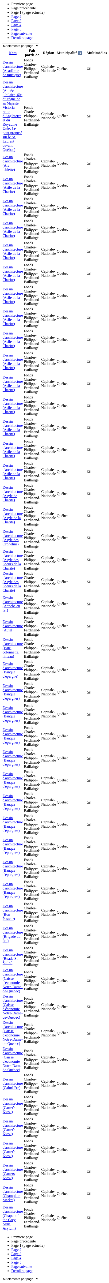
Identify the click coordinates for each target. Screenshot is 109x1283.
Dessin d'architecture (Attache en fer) (13, 604)
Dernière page (21, 38)
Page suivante (21, 33)
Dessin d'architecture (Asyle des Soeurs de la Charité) (13, 559)
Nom (13, 53)
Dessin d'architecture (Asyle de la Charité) (13, 515)
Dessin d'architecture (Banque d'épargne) (13, 670)
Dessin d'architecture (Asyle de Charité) (13, 493)
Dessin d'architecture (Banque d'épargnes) (13, 692)
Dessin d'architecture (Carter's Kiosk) (13, 1105)
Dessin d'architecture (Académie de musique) (13, 68)
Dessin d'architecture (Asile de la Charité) (13, 185)
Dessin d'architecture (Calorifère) (13, 1083)
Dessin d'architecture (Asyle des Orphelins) (13, 537)
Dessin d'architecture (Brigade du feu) (13, 934)
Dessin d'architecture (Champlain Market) (13, 1193)
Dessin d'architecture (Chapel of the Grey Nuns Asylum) (13, 1217)
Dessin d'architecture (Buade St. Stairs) (13, 956)
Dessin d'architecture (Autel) (13, 626)
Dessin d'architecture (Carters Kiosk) (13, 1171)
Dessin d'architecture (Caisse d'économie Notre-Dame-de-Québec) (13, 980)
